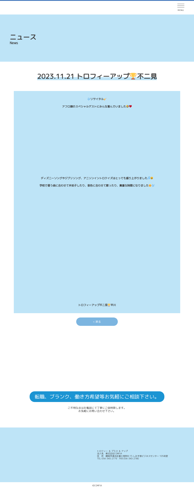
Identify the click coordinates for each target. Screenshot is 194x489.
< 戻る (97, 322)
